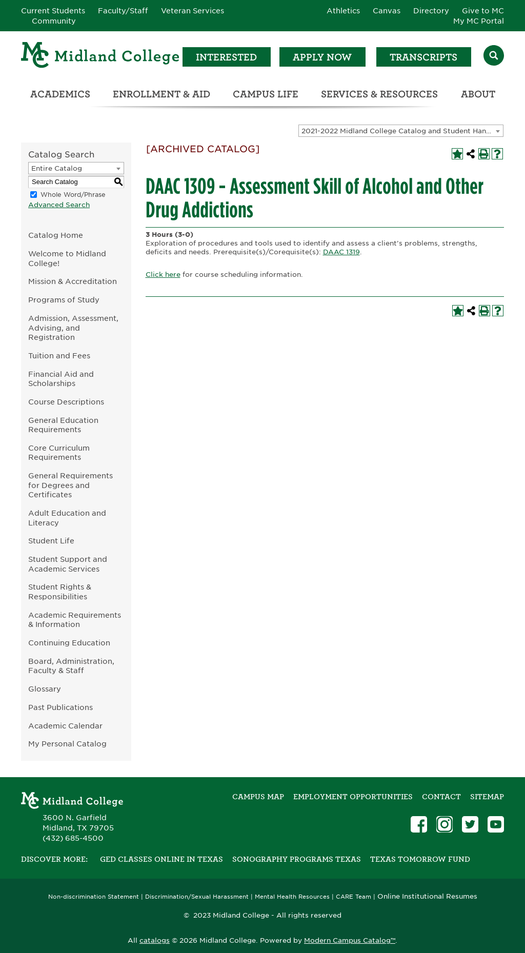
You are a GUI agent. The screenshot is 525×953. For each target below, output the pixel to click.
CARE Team (353, 897)
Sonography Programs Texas (296, 859)
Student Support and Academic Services (67, 564)
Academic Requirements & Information (74, 620)
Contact (441, 797)
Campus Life (265, 94)
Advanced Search (59, 205)
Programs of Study (63, 299)
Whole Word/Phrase (73, 194)
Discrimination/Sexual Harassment (197, 897)
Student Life (51, 540)
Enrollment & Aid (161, 94)
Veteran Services (192, 11)
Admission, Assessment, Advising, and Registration (73, 327)
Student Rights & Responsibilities (59, 591)
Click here (163, 274)
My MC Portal (478, 21)
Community (54, 21)
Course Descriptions (66, 401)
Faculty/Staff (123, 11)
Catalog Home (55, 235)
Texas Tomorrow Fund (420, 859)
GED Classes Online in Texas (161, 859)
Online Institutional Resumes (427, 896)
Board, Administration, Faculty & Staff (71, 666)
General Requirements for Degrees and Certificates (70, 485)
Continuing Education (69, 642)
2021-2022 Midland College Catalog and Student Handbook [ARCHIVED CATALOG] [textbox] (402, 131)
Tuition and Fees (59, 355)
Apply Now (322, 57)
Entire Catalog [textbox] (56, 168)
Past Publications (60, 707)
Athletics (343, 11)
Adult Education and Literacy (67, 518)
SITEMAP (487, 797)
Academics (60, 94)
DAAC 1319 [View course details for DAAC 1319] (341, 252)
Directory (431, 11)
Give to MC (483, 11)
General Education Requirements (63, 425)
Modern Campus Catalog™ (349, 940)
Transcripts (423, 57)
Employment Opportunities (353, 797)
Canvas (386, 11)
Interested (226, 57)
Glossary (44, 688)
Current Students (53, 11)
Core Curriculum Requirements (59, 452)
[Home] (100, 56)
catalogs (154, 940)
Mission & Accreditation (72, 281)
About (478, 94)
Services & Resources (379, 94)
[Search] (493, 56)
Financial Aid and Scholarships (61, 379)
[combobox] (400, 131)
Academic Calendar (65, 725)
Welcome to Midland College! (67, 258)
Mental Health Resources (292, 897)
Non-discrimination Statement (93, 897)
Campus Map (258, 797)
